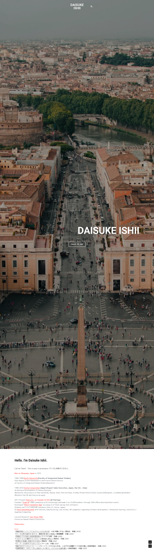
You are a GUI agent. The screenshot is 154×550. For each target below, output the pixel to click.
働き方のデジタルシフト (25, 546)
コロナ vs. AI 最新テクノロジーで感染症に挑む (34, 539)
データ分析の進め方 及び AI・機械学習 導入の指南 (35, 534)
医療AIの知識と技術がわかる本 (28, 541)
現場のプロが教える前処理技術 (28, 536)
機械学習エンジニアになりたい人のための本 (33, 531)
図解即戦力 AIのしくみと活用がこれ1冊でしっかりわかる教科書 (41, 548)
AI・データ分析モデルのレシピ (28, 543)
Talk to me (77, 244)
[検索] (91, 6)
